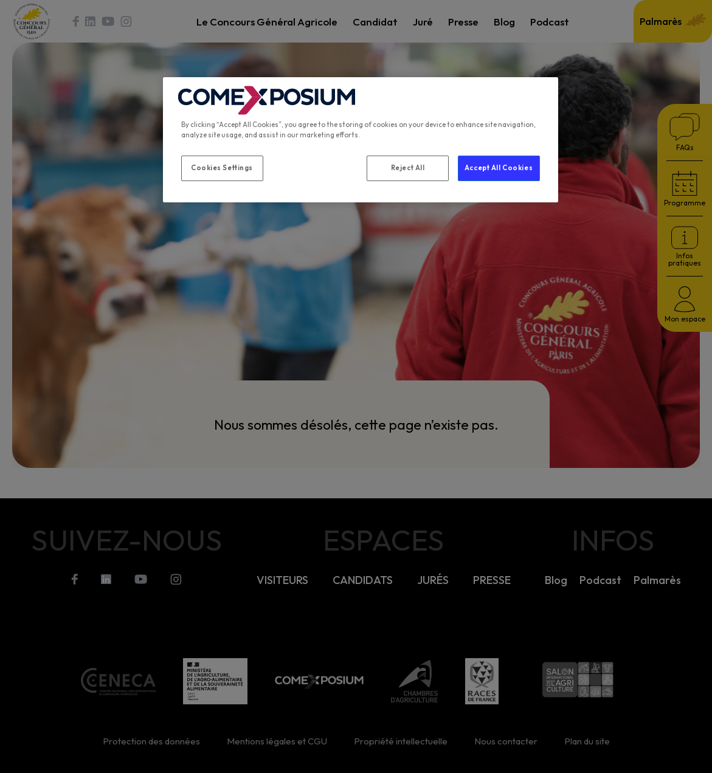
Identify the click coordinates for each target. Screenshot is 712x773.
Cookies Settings (222, 167)
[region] (360, 139)
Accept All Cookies (499, 167)
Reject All (408, 167)
